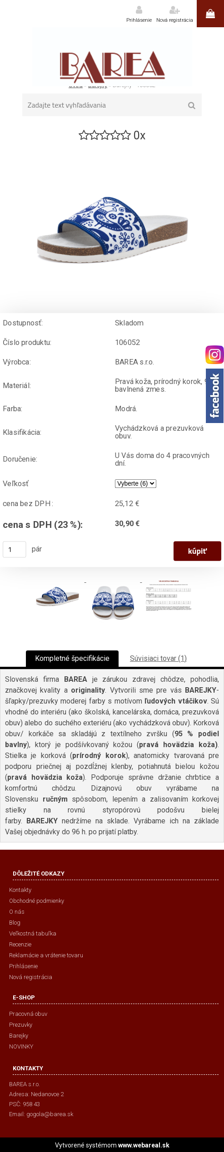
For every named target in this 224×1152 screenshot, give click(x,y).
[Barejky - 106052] (112, 147)
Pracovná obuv (28, 1013)
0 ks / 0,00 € (210, 13)
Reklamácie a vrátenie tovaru (46, 955)
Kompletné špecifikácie (72, 658)
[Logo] (112, 56)
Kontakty (20, 889)
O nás (17, 911)
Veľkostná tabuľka (32, 933)
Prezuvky (20, 1024)
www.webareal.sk (143, 1145)
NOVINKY (21, 1046)
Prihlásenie (139, 20)
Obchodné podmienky (36, 900)
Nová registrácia (174, 20)
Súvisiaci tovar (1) (158, 658)
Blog (14, 922)
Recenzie (20, 944)
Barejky (18, 1035)
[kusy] (14, 549)
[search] (192, 105)
